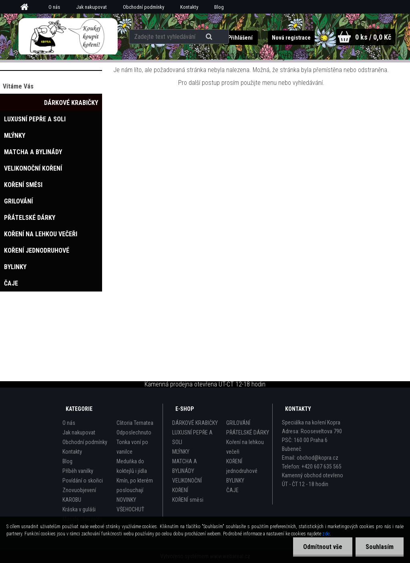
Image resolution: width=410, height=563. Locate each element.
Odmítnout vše (322, 547)
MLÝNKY (180, 451)
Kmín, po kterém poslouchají (135, 485)
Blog (219, 7)
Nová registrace (291, 37)
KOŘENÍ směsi (187, 500)
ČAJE (232, 490)
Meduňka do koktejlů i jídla (132, 466)
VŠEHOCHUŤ (130, 509)
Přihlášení (241, 37)
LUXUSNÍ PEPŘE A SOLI (192, 437)
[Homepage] (27, 7)
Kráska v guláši (79, 509)
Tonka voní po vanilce (132, 447)
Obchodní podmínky (143, 7)
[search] (210, 36)
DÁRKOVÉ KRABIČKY (195, 423)
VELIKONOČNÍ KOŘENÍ (187, 485)
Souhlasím (380, 547)
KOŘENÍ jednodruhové (241, 466)
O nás (54, 7)
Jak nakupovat (91, 7)
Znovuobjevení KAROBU (79, 495)
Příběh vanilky (77, 471)
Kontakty (189, 7)
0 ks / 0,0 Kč (373, 37)
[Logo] (68, 36)
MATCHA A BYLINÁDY (184, 466)
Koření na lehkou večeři (245, 447)
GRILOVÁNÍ (238, 423)
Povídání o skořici (82, 480)
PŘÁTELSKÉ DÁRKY (247, 432)
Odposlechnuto (134, 432)
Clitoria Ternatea (135, 423)
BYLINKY (235, 480)
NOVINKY (126, 500)
